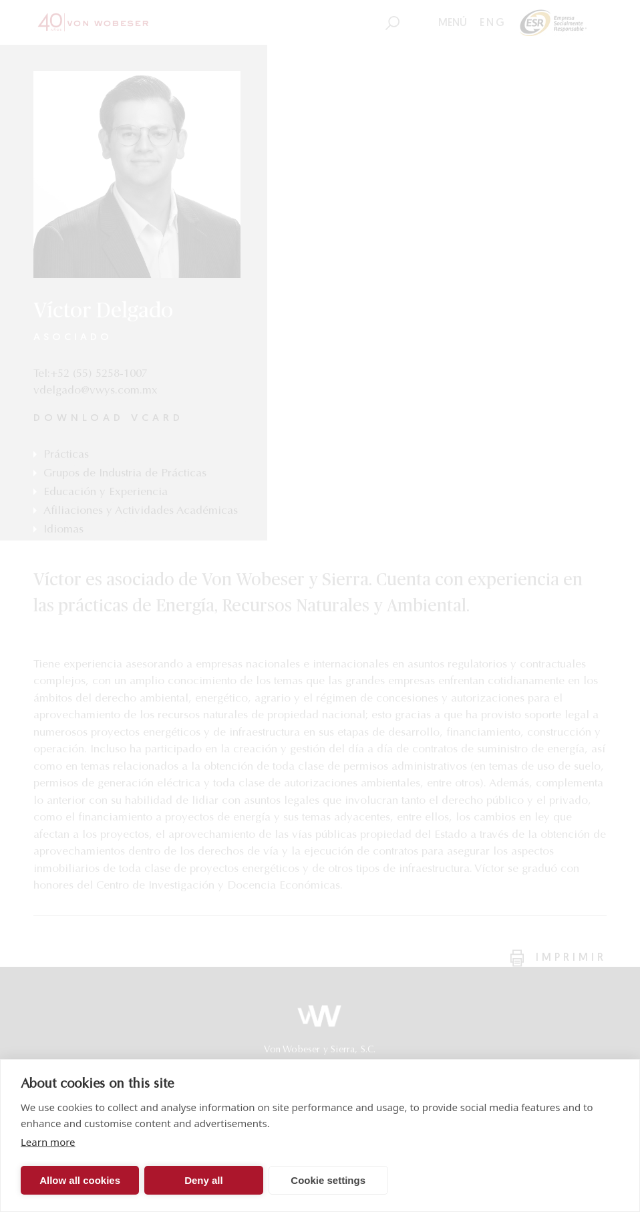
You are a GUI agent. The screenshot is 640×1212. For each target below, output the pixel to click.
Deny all (203, 1180)
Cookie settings (328, 1180)
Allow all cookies (79, 1180)
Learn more (48, 1142)
